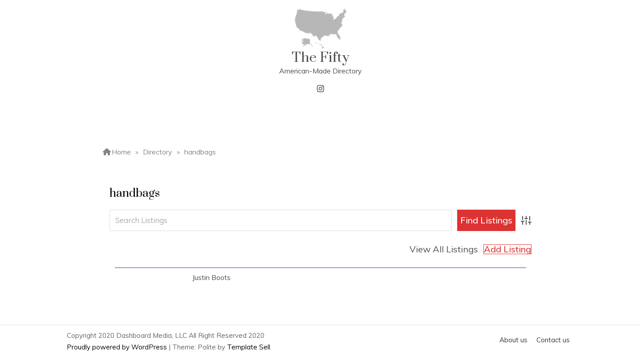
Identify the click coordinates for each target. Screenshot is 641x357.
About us (513, 340)
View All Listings (444, 249)
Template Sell (248, 347)
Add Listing (507, 249)
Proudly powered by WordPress (118, 347)
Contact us (553, 340)
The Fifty (320, 57)
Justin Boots (211, 277)
